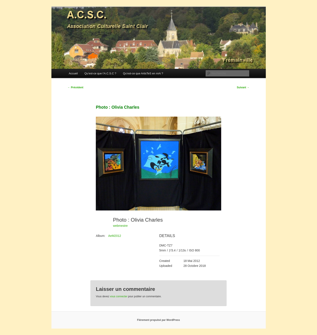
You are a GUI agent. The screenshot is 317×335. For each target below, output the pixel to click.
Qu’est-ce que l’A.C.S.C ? (100, 73)
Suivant (243, 87)
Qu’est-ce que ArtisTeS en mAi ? (143, 73)
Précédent (75, 87)
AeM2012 (114, 235)
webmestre (120, 225)
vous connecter (118, 296)
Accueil (73, 73)
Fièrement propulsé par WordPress (158, 319)
